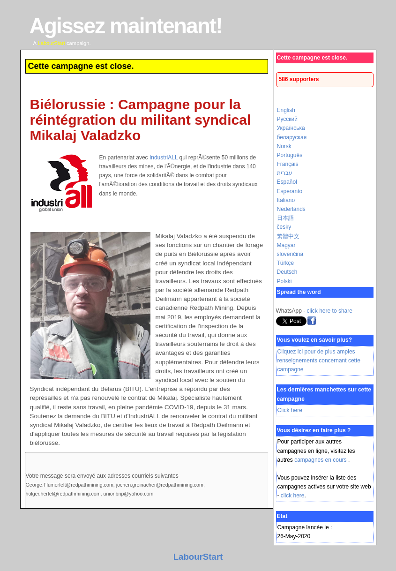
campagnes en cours (321, 460)
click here (293, 495)
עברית (284, 173)
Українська (291, 128)
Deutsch (287, 272)
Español (287, 182)
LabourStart (198, 557)
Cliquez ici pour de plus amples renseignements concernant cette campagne (318, 360)
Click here (289, 410)
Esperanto (290, 191)
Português (290, 155)
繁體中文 (288, 236)
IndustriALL (163, 157)
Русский (287, 119)
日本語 (285, 218)
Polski (284, 281)
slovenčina (290, 254)
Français (288, 164)
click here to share (329, 311)
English (286, 110)
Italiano (286, 200)
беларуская (292, 137)
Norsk (284, 146)
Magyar (286, 245)
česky (284, 227)
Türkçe (285, 263)
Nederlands (291, 209)
